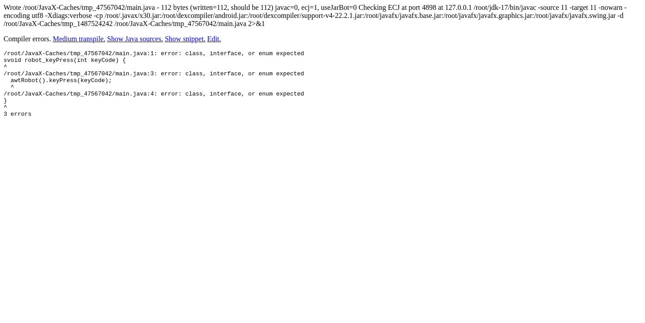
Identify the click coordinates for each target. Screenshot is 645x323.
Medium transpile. (79, 39)
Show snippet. (185, 39)
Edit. (214, 39)
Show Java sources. (135, 39)
